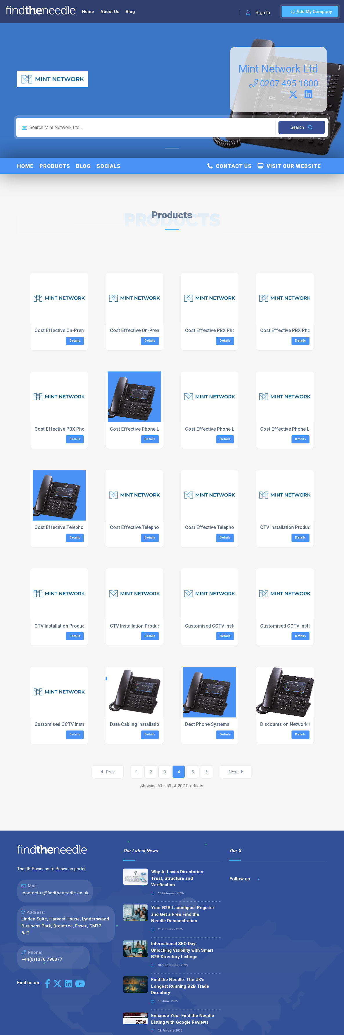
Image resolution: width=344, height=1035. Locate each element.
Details (74, 340)
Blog (130, 11)
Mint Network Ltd (278, 69)
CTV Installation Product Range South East (155, 626)
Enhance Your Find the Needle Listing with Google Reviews (182, 1019)
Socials (109, 166)
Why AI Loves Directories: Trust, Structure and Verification (177, 878)
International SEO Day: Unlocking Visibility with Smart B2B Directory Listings (182, 950)
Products (54, 166)
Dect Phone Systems (207, 724)
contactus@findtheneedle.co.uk (55, 893)
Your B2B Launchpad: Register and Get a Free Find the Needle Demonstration (182, 914)
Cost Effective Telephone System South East (232, 527)
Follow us (244, 879)
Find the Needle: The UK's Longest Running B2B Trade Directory (180, 986)
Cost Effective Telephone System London (154, 527)
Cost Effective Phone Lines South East (301, 429)
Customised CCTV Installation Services (227, 626)
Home (88, 11)
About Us (109, 11)
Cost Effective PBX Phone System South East (83, 429)
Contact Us (229, 166)
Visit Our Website (289, 166)
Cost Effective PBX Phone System (221, 330)
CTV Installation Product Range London (76, 626)
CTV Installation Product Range (293, 527)
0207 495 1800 (283, 83)
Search (301, 127)
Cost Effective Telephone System (70, 527)
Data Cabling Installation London (144, 724)
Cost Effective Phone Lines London (223, 429)
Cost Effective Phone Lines (139, 429)
